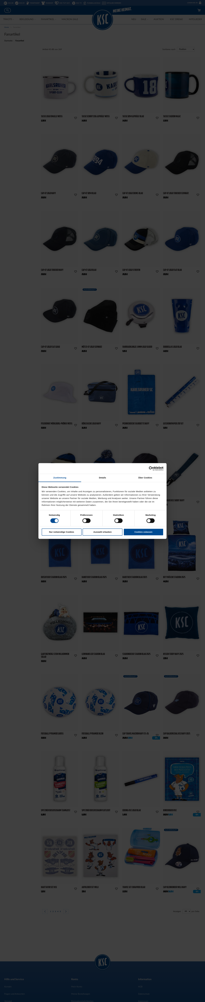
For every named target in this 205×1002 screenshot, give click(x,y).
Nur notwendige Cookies (61, 532)
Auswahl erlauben (102, 532)
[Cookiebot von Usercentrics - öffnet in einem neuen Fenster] (151, 468)
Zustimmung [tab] (59, 477)
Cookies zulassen (143, 532)
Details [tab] (102, 477)
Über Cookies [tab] (145, 477)
